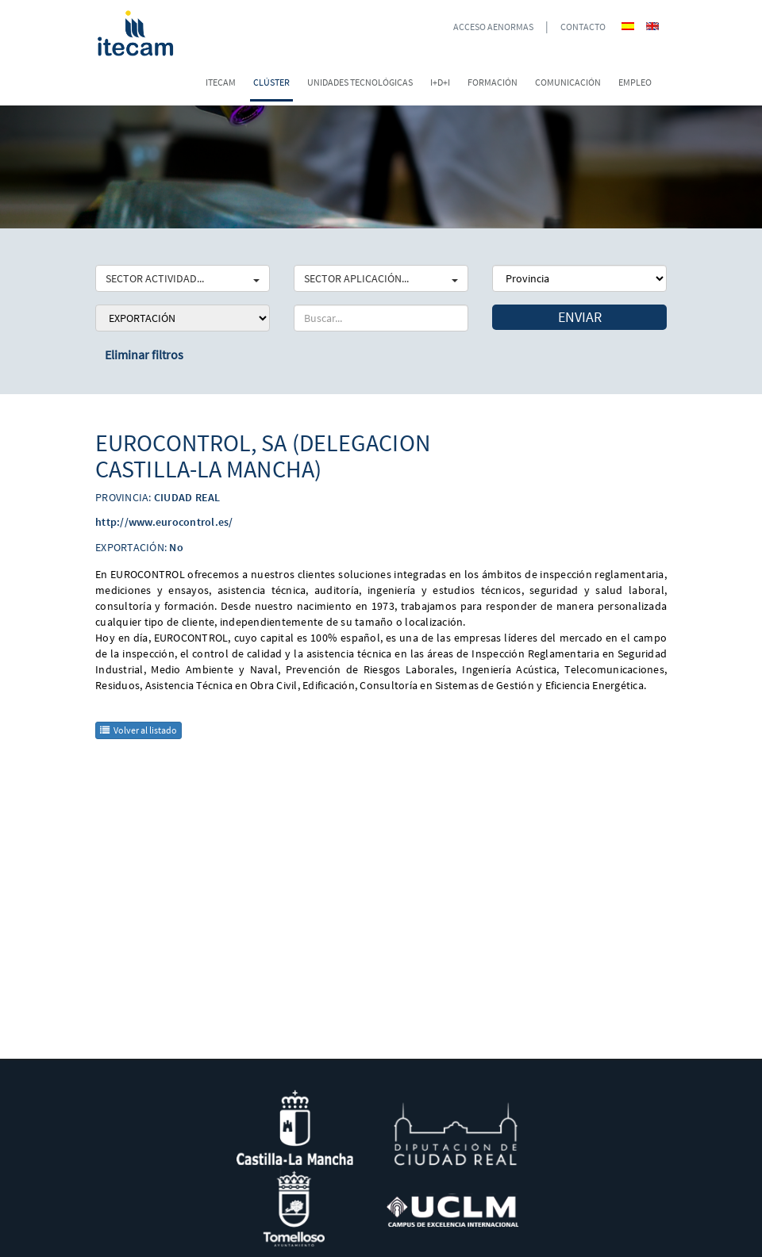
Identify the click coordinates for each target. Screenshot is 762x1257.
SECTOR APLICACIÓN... (381, 278)
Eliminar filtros (144, 354)
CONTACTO (583, 27)
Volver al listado (138, 730)
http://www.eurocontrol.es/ (164, 522)
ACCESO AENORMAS (493, 27)
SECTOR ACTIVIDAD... (183, 278)
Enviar (580, 317)
